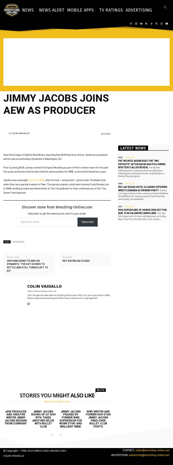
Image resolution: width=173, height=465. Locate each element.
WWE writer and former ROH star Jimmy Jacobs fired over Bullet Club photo (98, 419)
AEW (120, 206)
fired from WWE (36, 180)
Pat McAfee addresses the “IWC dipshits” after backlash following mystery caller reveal (142, 164)
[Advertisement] (86, 62)
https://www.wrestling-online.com (41, 291)
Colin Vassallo (21, 133)
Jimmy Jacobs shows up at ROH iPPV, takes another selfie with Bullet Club (43, 419)
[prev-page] (52, 435)
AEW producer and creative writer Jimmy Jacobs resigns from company (16, 417)
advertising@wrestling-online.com (149, 455)
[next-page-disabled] (60, 435)
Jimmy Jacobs (18, 242)
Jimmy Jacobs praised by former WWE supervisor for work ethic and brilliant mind (70, 419)
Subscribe (88, 221)
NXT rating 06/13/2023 (76, 261)
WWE (120, 157)
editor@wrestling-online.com (153, 450)
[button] (165, 7)
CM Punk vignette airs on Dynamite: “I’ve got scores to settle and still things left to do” (27, 266)
